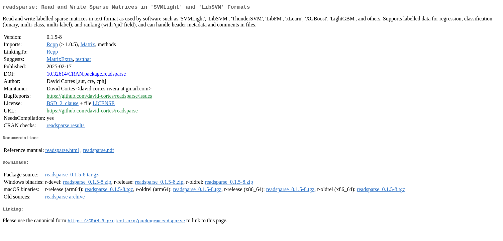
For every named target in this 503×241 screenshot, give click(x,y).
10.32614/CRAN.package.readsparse (86, 75)
